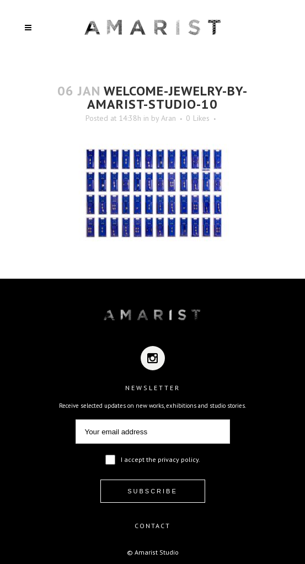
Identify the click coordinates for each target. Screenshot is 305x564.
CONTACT (152, 526)
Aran (168, 118)
